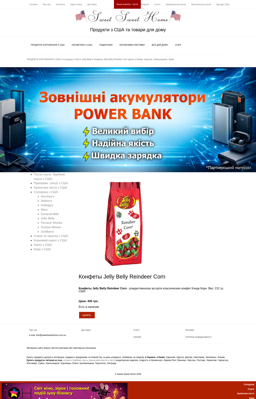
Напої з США (43, 245)
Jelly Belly (87, 59)
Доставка (92, 4)
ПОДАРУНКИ (105, 45)
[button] (19, 119)
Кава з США (42, 249)
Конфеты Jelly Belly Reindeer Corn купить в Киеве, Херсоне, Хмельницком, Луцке (134, 59)
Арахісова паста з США (50, 187)
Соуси (251, 389)
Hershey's (48, 196)
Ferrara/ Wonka (51, 222)
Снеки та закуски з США (51, 236)
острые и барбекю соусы (75, 360)
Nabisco (46, 200)
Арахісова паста (245, 393)
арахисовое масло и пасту (102, 360)
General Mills (50, 214)
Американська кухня (176, 4)
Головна (33, 4)
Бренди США (222, 4)
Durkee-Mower (51, 227)
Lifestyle (137, 337)
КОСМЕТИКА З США (82, 45)
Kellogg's (47, 205)
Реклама (189, 330)
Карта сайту (76, 4)
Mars (44, 209)
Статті (157, 4)
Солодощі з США (71, 59)
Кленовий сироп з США (50, 240)
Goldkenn (47, 231)
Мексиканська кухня (201, 4)
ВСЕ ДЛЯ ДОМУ (160, 45)
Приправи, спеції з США (51, 183)
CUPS (178, 45)
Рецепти (145, 4)
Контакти (60, 4)
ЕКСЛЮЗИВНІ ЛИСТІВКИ (132, 45)
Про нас (47, 4)
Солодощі (249, 384)
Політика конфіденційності (198, 337)
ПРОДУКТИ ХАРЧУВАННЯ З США (48, 45)
